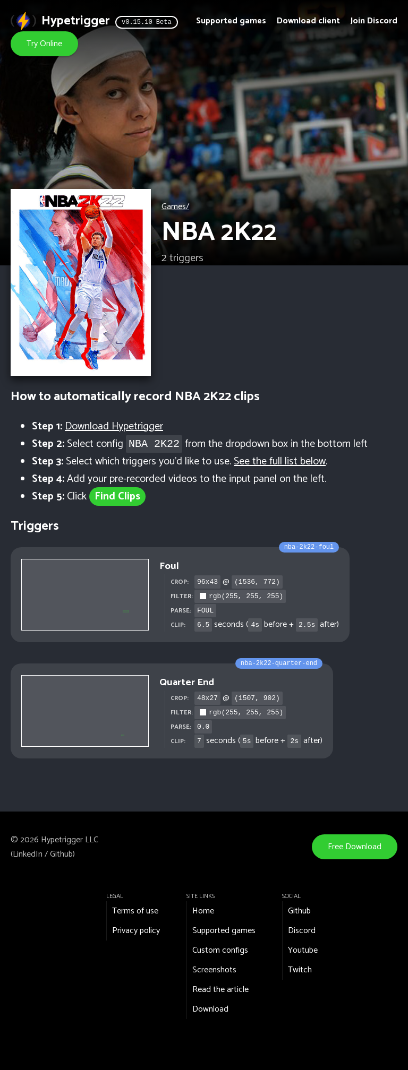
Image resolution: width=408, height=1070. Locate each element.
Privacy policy (136, 931)
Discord (302, 931)
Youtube (303, 950)
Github (61, 854)
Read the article (220, 989)
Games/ (175, 207)
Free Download (354, 847)
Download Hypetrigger (114, 426)
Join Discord (374, 21)
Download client (308, 21)
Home (203, 911)
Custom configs (220, 950)
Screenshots (214, 970)
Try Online (44, 44)
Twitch (300, 970)
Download (210, 1009)
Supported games (231, 21)
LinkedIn (27, 854)
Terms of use (135, 911)
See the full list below (280, 461)
